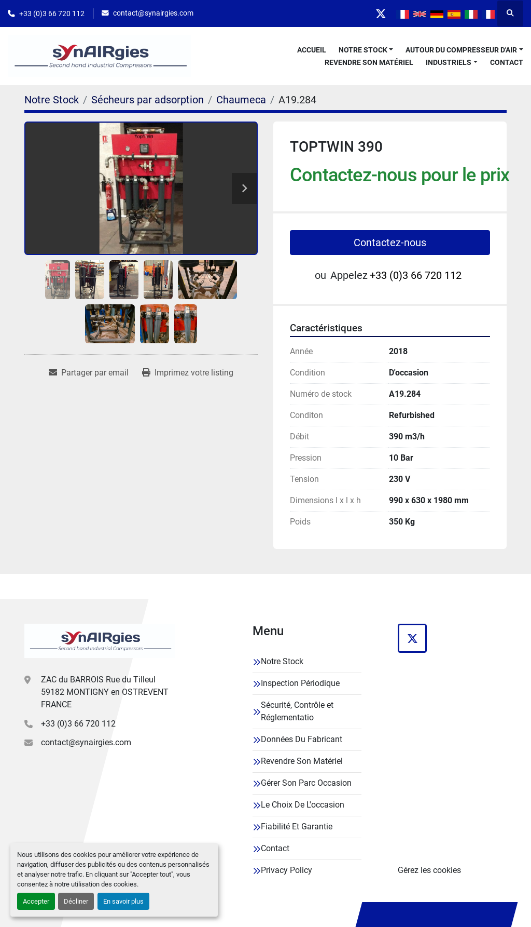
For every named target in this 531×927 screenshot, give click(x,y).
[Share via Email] (88, 373)
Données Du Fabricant (301, 739)
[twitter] (381, 13)
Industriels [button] (448, 62)
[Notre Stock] (51, 99)
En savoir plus (123, 901)
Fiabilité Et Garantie (296, 826)
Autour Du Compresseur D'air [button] (461, 50)
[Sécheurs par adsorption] (147, 99)
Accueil (311, 50)
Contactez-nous (390, 242)
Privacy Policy (286, 870)
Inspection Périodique (300, 683)
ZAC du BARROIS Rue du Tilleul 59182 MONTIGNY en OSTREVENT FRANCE (105, 692)
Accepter (36, 901)
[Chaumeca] (241, 99)
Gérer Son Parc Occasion (306, 783)
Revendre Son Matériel (369, 62)
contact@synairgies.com (153, 13)
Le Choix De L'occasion (302, 805)
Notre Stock (363, 50)
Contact (506, 62)
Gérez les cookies (429, 870)
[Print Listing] (187, 373)
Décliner (76, 901)
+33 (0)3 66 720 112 (52, 13)
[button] (366, 50)
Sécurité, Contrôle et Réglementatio (297, 711)
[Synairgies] (99, 641)
